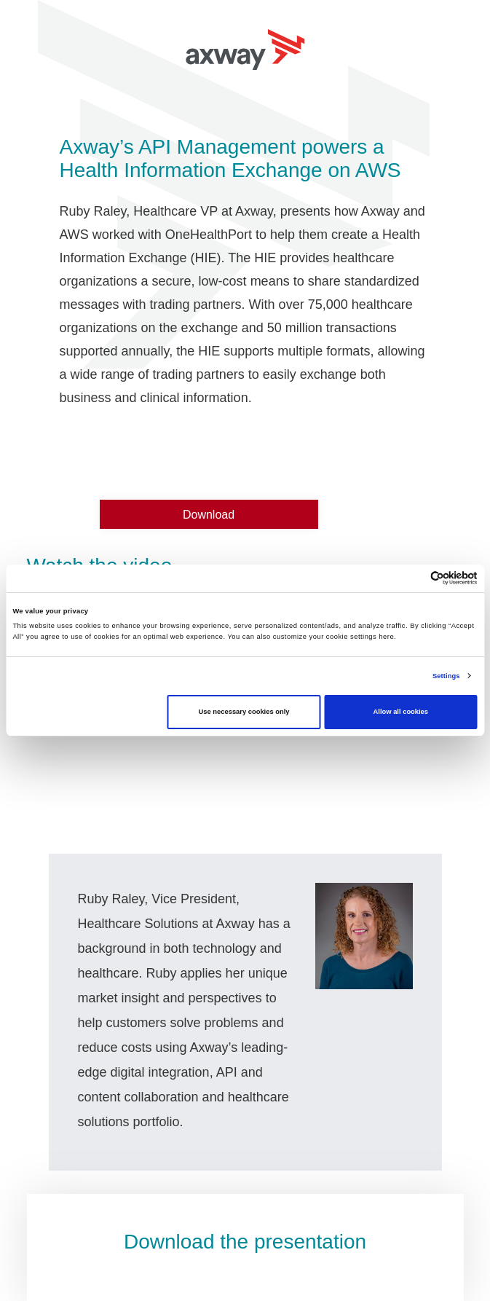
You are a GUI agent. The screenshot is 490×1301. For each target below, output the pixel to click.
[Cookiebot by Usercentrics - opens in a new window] (414, 578)
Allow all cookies (401, 711)
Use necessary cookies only (244, 711)
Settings (446, 676)
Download (208, 514)
